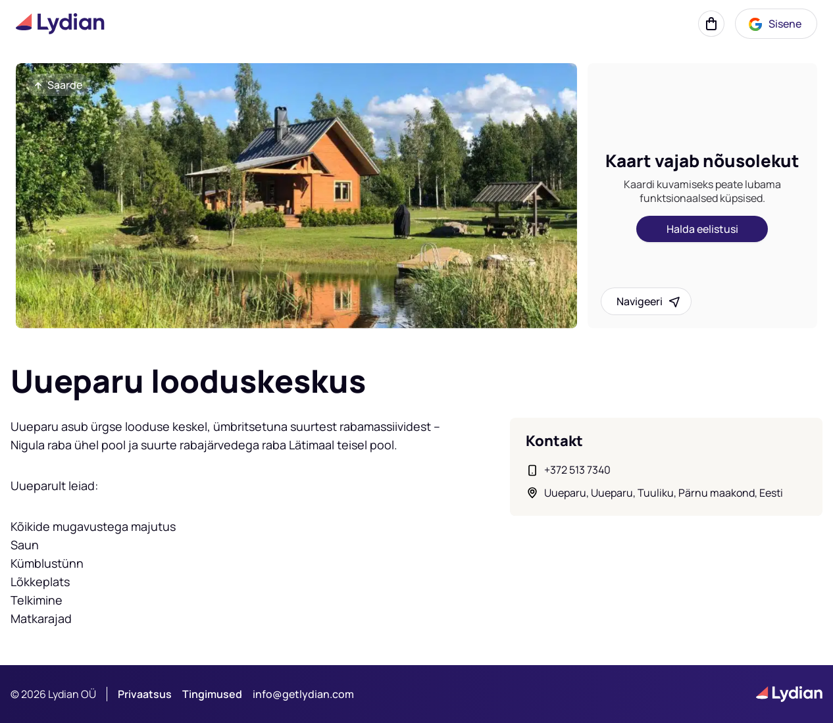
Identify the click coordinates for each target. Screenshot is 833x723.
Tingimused (212, 694)
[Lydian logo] (60, 23)
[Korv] (711, 24)
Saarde (57, 85)
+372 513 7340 (577, 469)
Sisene (774, 24)
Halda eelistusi (702, 229)
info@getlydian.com (303, 694)
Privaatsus (145, 694)
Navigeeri (649, 301)
